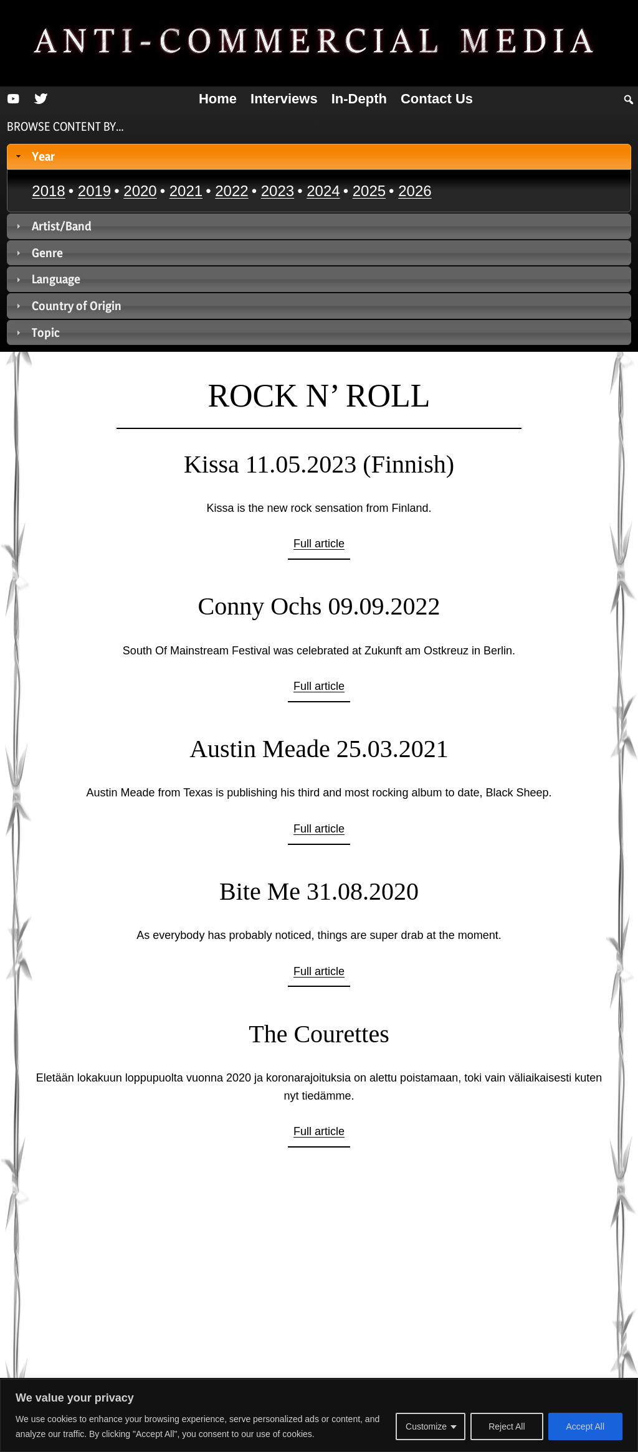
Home (218, 98)
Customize (426, 1426)
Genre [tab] (38, 252)
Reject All (506, 1426)
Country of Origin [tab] (67, 305)
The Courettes (319, 1034)
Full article (319, 543)
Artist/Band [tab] (52, 226)
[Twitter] (40, 99)
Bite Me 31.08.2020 (319, 891)
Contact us (437, 98)
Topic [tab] (36, 332)
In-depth (359, 98)
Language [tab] (47, 278)
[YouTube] (13, 99)
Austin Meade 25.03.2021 (319, 749)
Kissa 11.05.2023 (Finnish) (319, 464)
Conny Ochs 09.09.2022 (319, 606)
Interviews (284, 98)
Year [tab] (34, 156)
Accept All (585, 1426)
